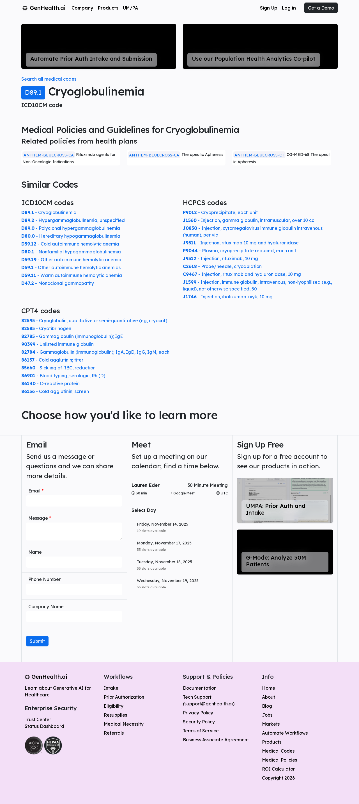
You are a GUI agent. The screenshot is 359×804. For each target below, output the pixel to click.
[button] (180, 527)
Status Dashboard (44, 726)
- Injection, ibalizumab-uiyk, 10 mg (228, 296)
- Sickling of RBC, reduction (58, 368)
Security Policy (199, 721)
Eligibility (113, 706)
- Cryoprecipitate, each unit (220, 212)
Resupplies (115, 715)
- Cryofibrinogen (46, 328)
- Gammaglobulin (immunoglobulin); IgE (72, 336)
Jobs (267, 715)
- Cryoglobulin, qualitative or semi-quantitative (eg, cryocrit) (94, 320)
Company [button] (82, 8)
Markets (271, 724)
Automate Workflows (285, 733)
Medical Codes (278, 751)
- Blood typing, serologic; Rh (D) (63, 375)
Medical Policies (279, 760)
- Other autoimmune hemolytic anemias (71, 267)
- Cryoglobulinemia (49, 212)
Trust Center (38, 719)
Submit (37, 641)
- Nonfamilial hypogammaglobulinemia (71, 252)
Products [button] (108, 8)
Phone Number (44, 579)
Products (271, 742)
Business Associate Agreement (216, 739)
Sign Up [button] (268, 8)
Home (268, 688)
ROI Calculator (278, 769)
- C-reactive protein (50, 383)
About (268, 697)
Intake (111, 688)
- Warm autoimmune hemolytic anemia (71, 275)
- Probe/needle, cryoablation (222, 266)
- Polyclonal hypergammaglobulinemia (70, 228)
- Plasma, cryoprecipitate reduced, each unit (239, 250)
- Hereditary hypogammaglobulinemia (70, 236)
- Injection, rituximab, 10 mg (220, 258)
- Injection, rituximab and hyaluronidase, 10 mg (242, 274)
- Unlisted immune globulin (57, 344)
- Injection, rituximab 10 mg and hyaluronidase (241, 243)
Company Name (46, 606)
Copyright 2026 (278, 778)
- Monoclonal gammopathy (57, 283)
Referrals (114, 733)
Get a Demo (321, 8)
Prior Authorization (124, 697)
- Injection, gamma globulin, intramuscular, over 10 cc (248, 220)
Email (35, 491)
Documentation (200, 688)
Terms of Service (201, 730)
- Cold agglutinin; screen (55, 391)
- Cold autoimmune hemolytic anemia (70, 244)
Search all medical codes (48, 79)
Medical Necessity (124, 724)
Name (35, 552)
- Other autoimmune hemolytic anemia (71, 259)
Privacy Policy (198, 713)
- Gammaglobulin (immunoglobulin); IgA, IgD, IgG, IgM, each (95, 352)
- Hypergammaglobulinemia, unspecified (73, 220)
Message (39, 518)
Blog (267, 706)
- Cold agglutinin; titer (52, 360)
